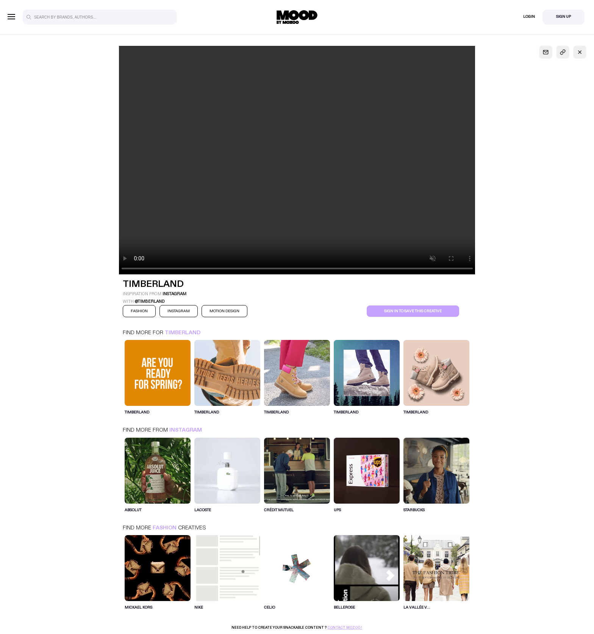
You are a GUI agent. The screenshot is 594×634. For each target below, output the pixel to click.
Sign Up (563, 16)
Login (529, 16)
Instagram (185, 430)
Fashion (165, 527)
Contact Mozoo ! (344, 627)
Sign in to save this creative (413, 311)
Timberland (182, 332)
